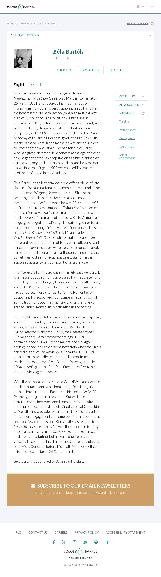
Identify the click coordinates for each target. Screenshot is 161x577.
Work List (133, 96)
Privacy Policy (86, 532)
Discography (127, 138)
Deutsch (35, 84)
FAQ (18, 532)
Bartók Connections (127, 156)
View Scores (133, 105)
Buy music (133, 113)
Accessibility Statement (126, 532)
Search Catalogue (140, 24)
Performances (128, 129)
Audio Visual (127, 146)
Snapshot (65, 70)
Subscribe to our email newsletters (80, 486)
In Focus (116, 70)
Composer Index (47, 23)
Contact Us (38, 532)
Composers (25, 23)
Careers (61, 532)
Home (10, 23)
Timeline (124, 121)
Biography (91, 70)
